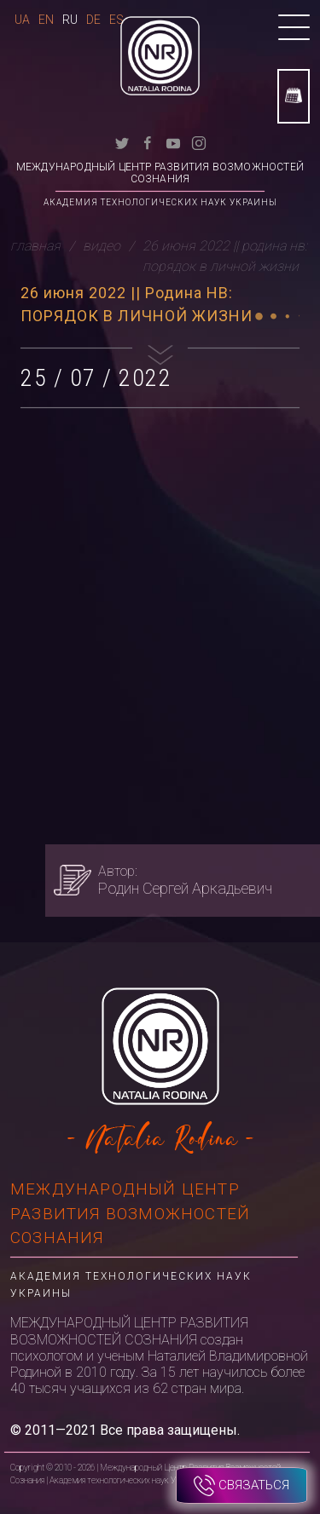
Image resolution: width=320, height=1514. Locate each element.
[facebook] (147, 142)
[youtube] (173, 142)
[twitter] (122, 142)
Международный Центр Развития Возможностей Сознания (160, 173)
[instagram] (199, 142)
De (93, 19)
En (46, 19)
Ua (22, 19)
